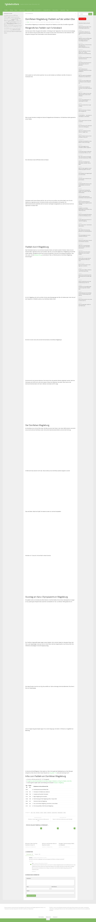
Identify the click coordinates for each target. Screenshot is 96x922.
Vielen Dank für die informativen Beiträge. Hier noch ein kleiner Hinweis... (84, 253)
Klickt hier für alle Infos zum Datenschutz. (26, 908)
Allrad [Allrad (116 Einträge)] (7, 15)
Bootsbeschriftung (38, 255)
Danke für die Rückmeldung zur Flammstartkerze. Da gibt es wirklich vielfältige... (85, 203)
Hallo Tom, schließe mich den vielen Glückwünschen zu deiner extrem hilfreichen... (85, 94)
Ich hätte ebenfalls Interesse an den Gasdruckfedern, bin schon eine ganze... (85, 185)
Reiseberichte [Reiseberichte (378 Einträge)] (12, 23)
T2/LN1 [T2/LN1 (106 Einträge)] (10, 26)
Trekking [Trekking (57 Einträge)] (20, 26)
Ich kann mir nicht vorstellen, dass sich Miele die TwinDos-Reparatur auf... (85, 82)
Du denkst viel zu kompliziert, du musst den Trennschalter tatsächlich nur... (85, 88)
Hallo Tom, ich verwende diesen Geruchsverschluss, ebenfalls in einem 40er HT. (84, 246)
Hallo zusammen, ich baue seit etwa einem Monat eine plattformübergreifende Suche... (85, 46)
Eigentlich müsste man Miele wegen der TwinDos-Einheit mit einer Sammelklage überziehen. (85, 39)
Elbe (34, 812)
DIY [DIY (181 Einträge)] (15, 15)
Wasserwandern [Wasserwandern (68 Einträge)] (18, 28)
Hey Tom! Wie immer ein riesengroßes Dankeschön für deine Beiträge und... (85, 70)
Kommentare (29, 854)
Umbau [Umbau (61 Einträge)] (5, 28)
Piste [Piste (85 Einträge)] (20, 21)
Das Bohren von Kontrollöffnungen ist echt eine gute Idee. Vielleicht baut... (85, 287)
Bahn (32, 812)
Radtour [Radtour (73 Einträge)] (5, 23)
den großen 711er (54, 772)
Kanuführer (37, 812)
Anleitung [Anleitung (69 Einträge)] (10, 15)
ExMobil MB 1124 (47, 10)
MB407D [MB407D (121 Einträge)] (6, 20)
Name (28, 886)
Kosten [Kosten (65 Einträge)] (13, 18)
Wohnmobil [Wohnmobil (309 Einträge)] (16, 30)
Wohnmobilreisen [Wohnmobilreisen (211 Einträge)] (17, 31)
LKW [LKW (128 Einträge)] (15, 18)
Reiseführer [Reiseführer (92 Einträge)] (19, 23)
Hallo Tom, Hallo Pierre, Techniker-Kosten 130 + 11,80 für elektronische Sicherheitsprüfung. (85, 52)
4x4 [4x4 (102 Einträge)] (4, 15)
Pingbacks (38, 854)
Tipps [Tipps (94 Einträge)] (17, 26)
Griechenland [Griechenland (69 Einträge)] (6, 18)
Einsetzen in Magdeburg (59, 782)
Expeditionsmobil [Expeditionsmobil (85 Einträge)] (14, 17)
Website (28, 890)
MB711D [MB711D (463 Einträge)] (14, 20)
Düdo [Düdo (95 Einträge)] (17, 15)
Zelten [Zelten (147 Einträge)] (5, 33)
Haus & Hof (63, 10)
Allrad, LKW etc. (55, 10)
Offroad (11, 10)
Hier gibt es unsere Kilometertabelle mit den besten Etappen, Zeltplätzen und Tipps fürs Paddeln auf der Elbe (51, 781)
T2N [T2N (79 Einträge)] (13, 26)
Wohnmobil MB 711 (37, 10)
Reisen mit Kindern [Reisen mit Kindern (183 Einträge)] (9, 25)
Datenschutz (48, 917)
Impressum (55, 917)
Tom (28, 22)
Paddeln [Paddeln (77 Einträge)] (18, 21)
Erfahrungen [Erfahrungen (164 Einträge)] (7, 17)
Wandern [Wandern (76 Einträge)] (7, 28)
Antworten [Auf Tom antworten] (34, 871)
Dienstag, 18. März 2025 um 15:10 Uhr (40, 857)
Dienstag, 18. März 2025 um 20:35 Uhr (41, 863)
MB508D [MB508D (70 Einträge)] (9, 20)
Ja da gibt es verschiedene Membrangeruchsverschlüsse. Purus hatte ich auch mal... (85, 209)
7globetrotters (12, 4)
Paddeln (45, 812)
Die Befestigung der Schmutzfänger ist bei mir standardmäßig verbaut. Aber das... (85, 294)
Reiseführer (49, 812)
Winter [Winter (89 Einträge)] (11, 29)
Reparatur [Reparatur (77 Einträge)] (20, 25)
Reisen (16, 10)
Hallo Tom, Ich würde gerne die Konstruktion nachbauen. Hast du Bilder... (85, 163)
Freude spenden (82, 18)
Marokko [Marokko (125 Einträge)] (19, 18)
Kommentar (29, 878)
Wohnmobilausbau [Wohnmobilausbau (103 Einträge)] (7, 31)
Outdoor (6, 10)
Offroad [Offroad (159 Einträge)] (10, 22)
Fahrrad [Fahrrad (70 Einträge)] (18, 17)
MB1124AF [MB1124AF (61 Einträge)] (19, 20)
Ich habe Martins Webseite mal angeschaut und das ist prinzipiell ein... (84, 33)
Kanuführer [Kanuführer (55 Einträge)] (10, 18)
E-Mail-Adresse (54, 886)
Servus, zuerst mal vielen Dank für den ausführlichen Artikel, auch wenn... (85, 259)
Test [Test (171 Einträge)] (15, 26)
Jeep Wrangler (29, 10)
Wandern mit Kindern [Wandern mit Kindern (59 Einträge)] (12, 28)
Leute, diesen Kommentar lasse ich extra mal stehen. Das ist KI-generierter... (85, 64)
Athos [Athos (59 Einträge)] (13, 15)
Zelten (64, 812)
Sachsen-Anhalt (54, 812)
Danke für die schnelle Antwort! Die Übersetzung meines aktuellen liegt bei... (85, 276)
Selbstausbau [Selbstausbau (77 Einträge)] (6, 26)
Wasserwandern (29, 13)
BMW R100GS (22, 10)
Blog (67, 10)
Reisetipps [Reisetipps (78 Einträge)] (16, 25)
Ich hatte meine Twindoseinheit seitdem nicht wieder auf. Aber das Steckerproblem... (85, 191)
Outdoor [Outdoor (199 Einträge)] (14, 22)
